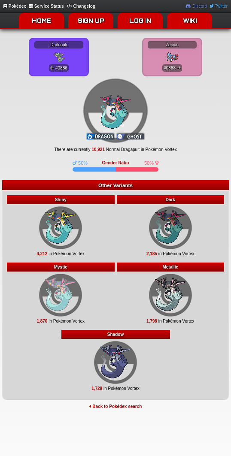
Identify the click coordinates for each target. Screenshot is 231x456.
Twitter (219, 6)
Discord (196, 6)
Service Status (46, 6)
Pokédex (14, 6)
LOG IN (140, 20)
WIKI (190, 20)
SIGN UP (91, 20)
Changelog (81, 6)
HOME (41, 20)
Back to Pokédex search (115, 406)
